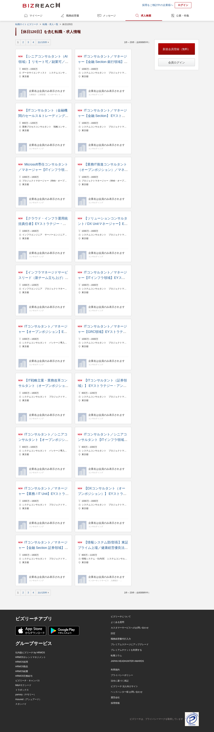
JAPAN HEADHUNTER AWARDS (127, 661)
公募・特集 (182, 15)
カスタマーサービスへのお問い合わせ (130, 627)
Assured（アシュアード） (28, 699)
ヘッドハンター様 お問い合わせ (126, 692)
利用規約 (115, 669)
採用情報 (115, 703)
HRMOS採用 (21, 662)
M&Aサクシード (23, 685)
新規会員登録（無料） (176, 49)
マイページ (35, 15)
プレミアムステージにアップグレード (130, 644)
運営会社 (115, 697)
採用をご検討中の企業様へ (157, 5)
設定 (113, 633)
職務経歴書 (72, 15)
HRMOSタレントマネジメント (30, 657)
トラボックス (22, 690)
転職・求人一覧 (50, 24)
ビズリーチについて (121, 616)
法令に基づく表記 (120, 680)
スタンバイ (20, 704)
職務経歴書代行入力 (121, 639)
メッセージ (109, 15)
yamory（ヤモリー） (25, 694)
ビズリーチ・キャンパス (27, 680)
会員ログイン (176, 62)
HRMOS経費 (21, 671)
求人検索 (146, 15)
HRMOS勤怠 (21, 666)
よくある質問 (117, 622)
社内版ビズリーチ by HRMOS (30, 652)
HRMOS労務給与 (24, 676)
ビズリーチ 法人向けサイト (124, 686)
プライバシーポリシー (122, 675)
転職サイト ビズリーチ (26, 24)
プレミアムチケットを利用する (126, 650)
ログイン (183, 5)
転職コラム (116, 655)
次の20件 (42, 42)
